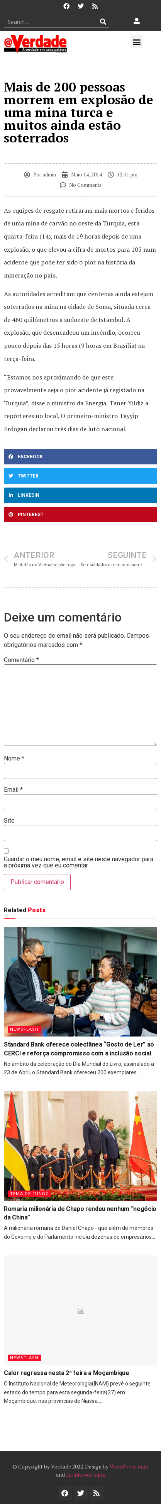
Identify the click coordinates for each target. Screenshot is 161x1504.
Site (9, 821)
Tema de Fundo (29, 1193)
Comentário (21, 660)
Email (13, 790)
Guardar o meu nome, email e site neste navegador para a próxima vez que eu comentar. (78, 862)
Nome (14, 758)
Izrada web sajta (85, 1474)
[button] (136, 41)
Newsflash (24, 1029)
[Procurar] (103, 21)
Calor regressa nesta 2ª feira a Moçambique (66, 1373)
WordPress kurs (129, 1466)
